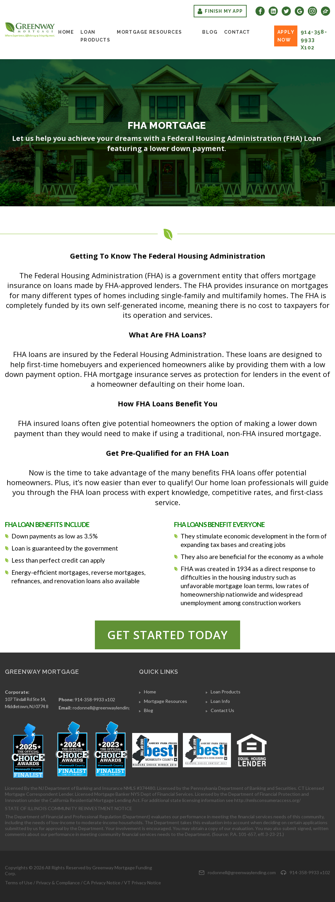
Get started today (167, 634)
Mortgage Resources (149, 32)
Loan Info (220, 701)
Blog (210, 32)
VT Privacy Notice (142, 882)
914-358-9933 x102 (314, 40)
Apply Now (285, 36)
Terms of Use (18, 882)
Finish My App (220, 11)
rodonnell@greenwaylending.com (107, 707)
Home (66, 32)
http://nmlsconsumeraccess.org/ (267, 800)
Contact (237, 32)
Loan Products (95, 36)
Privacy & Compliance (58, 882)
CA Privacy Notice (101, 882)
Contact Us (222, 710)
